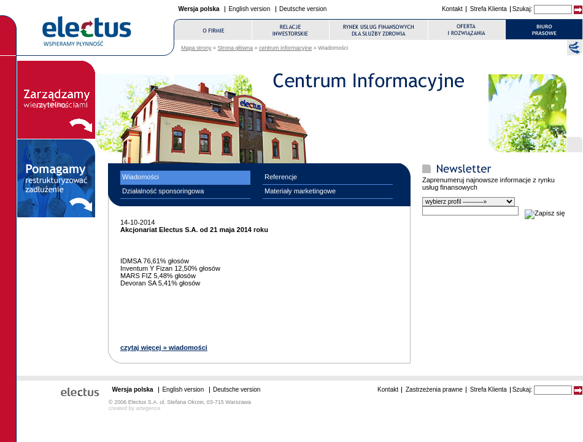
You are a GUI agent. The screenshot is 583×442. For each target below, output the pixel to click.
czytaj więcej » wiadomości (163, 347)
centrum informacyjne (285, 48)
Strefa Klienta (488, 9)
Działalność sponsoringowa (163, 191)
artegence (148, 408)
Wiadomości (140, 176)
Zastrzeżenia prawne (434, 389)
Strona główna (235, 48)
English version (249, 9)
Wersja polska (199, 9)
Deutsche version (302, 9)
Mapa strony (196, 48)
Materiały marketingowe (300, 191)
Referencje (280, 176)
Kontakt (452, 9)
